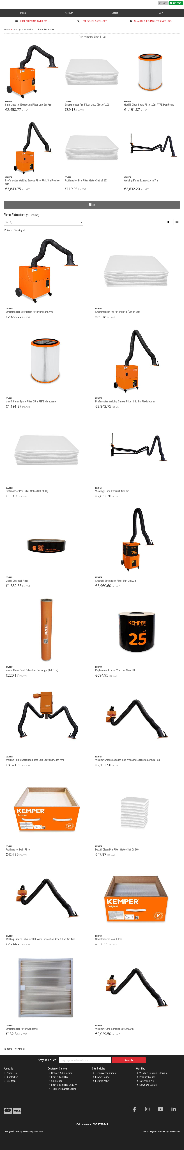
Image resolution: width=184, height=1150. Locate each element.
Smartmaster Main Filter (108, 939)
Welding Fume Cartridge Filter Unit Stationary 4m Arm (35, 760)
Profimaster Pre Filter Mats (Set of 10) (86, 180)
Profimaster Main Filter (18, 849)
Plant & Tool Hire (58, 1076)
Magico (153, 1131)
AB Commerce (174, 1131)
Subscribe (129, 1060)
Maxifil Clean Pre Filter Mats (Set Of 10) (117, 849)
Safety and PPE (145, 1080)
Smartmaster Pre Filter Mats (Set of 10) (87, 105)
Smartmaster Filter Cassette (22, 1029)
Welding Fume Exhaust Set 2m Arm (114, 1029)
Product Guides (146, 1076)
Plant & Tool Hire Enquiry (63, 1084)
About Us (10, 1073)
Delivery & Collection (60, 1073)
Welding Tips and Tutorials (152, 1073)
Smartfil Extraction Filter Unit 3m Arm (115, 581)
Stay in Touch (47, 1060)
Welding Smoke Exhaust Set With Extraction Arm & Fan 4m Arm (40, 939)
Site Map (10, 1080)
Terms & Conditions (104, 1073)
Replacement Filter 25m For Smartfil (115, 670)
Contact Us (11, 1076)
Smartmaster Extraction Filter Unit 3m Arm (28, 105)
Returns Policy (101, 1080)
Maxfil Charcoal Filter (17, 581)
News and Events (147, 1084)
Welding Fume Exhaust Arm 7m (141, 180)
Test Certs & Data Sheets (62, 1088)
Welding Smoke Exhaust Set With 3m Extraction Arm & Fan (127, 760)
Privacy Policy (101, 1076)
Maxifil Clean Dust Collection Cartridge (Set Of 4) (32, 670)
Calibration (56, 1080)
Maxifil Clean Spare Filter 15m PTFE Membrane (149, 105)
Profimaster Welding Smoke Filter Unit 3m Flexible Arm (32, 182)
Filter (92, 204)
